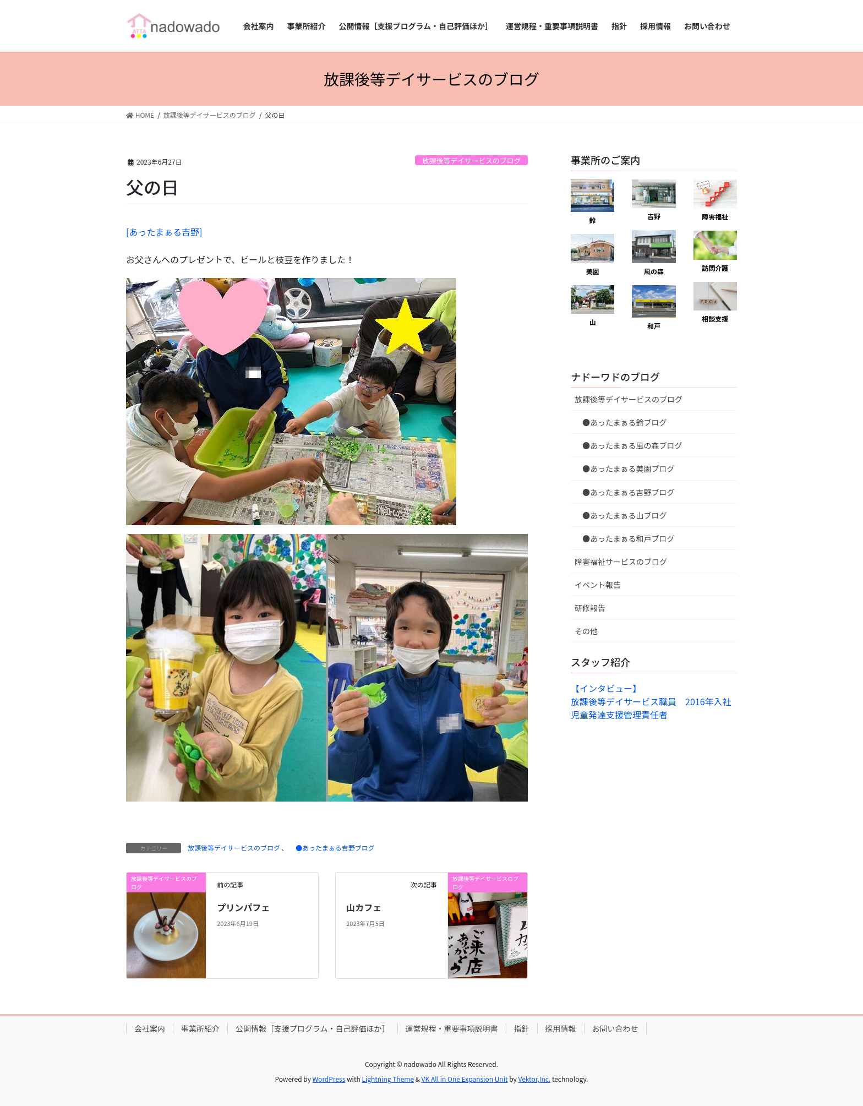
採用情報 (560, 1028)
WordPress (329, 1078)
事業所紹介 (200, 1028)
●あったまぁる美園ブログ (625, 468)
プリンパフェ (243, 907)
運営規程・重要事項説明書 (452, 1028)
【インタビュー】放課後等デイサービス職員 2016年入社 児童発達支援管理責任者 (655, 701)
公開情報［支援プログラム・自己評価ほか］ (313, 1028)
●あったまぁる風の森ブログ (628, 445)
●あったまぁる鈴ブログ (621, 422)
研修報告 (590, 607)
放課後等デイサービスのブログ (471, 160)
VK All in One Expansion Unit (465, 1078)
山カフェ (363, 907)
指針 (521, 1028)
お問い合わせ (615, 1028)
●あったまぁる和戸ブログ (625, 538)
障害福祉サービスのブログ (621, 561)
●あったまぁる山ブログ (621, 515)
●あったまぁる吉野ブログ (332, 847)
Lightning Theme (388, 1078)
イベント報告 (598, 584)
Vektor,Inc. (534, 1078)
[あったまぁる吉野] (164, 231)
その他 (586, 630)
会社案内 (149, 1028)
